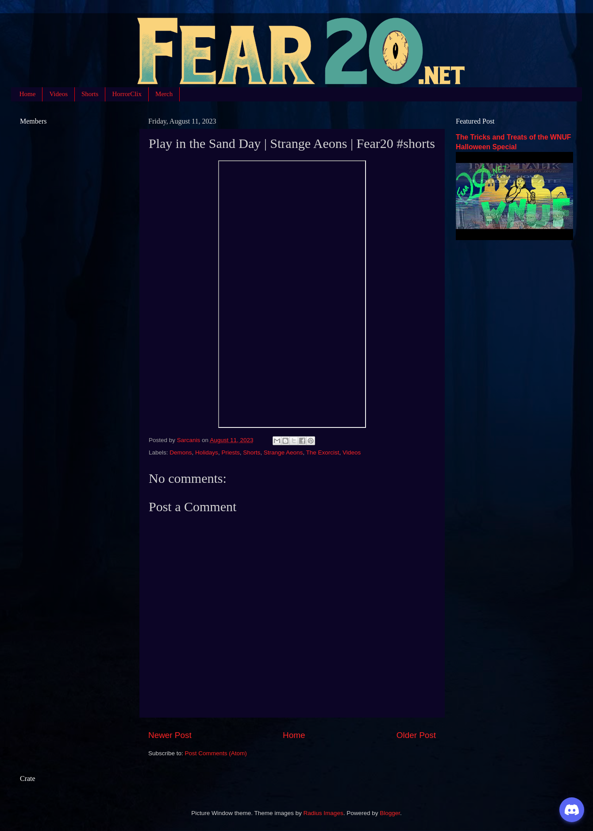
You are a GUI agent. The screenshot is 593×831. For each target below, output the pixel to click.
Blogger (390, 813)
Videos (58, 93)
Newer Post (170, 735)
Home (27, 93)
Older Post (416, 735)
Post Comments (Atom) (216, 753)
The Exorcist (322, 452)
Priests (230, 452)
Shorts (89, 93)
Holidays (206, 452)
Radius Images (323, 813)
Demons (180, 452)
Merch (164, 93)
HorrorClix (127, 93)
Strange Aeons (283, 452)
